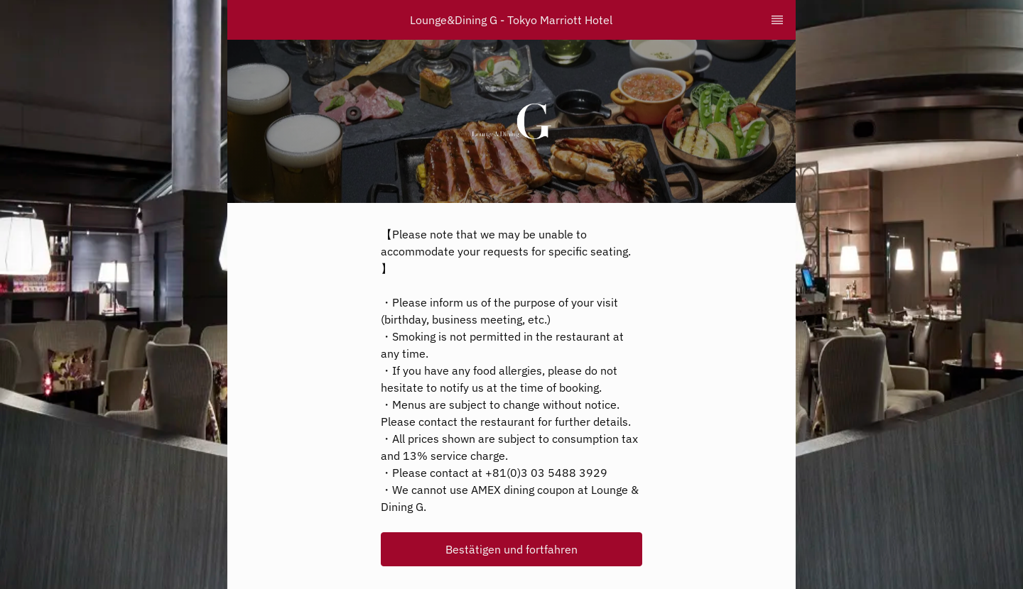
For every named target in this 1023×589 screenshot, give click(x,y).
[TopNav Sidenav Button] (777, 19)
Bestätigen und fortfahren (511, 549)
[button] (511, 549)
